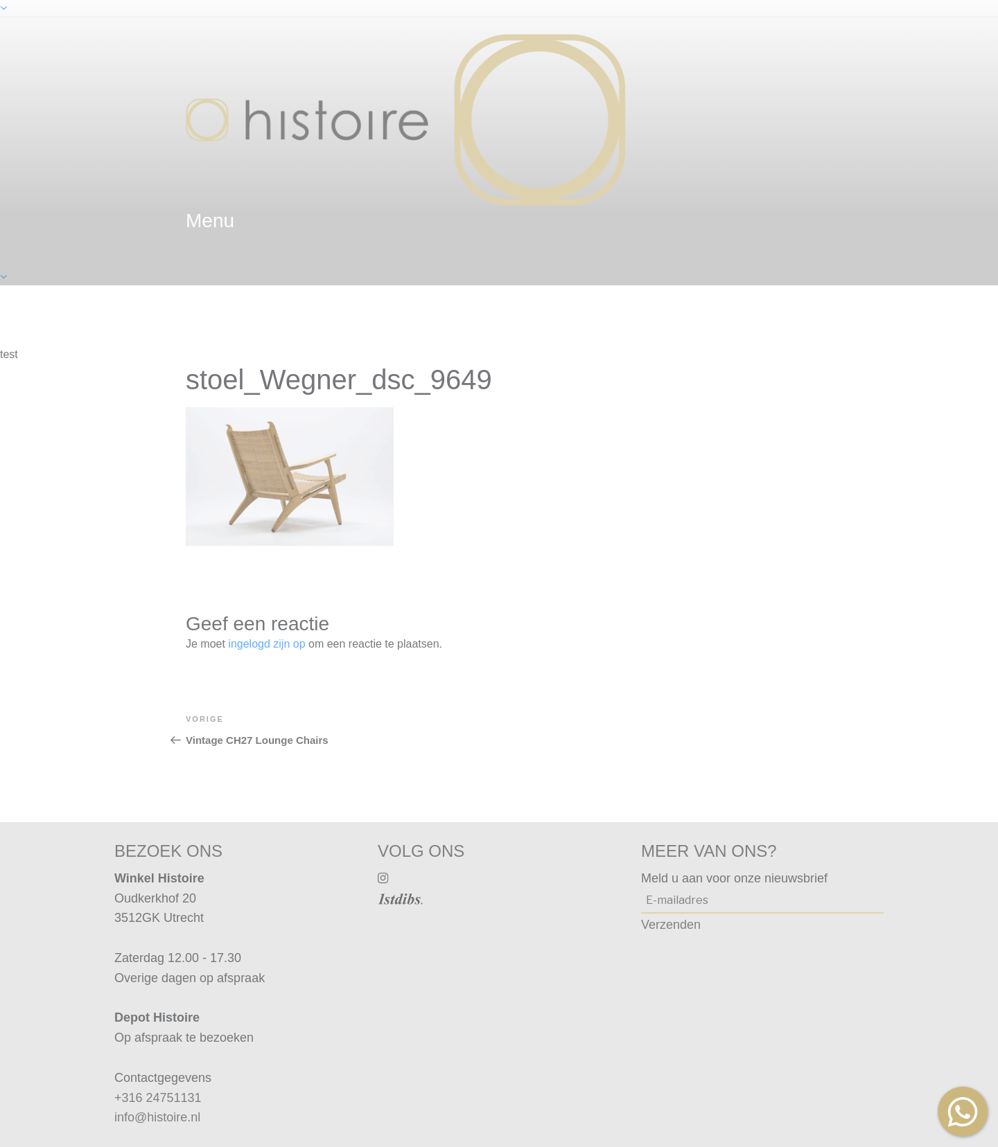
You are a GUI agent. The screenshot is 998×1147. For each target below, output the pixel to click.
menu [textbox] (210, 220)
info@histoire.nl (157, 1117)
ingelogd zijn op (266, 644)
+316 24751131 (158, 1098)
